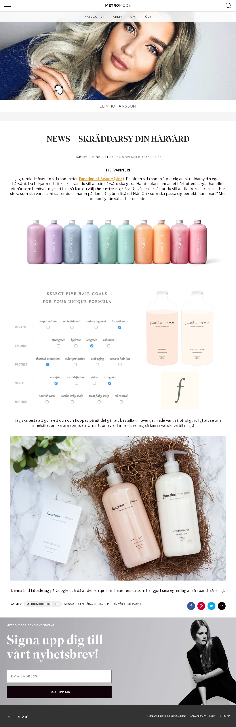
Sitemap (224, 716)
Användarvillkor (202, 716)
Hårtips (81, 157)
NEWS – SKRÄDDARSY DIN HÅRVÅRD (118, 140)
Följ (147, 17)
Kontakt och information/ (166, 716)
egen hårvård (86, 604)
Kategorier (95, 17)
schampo (134, 604)
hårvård (119, 604)
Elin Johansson (118, 106)
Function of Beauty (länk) (101, 179)
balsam (68, 604)
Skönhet (52, 604)
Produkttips (103, 157)
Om (132, 17)
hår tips (104, 604)
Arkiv (117, 17)
